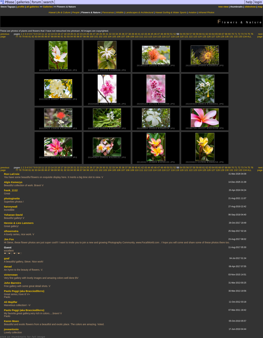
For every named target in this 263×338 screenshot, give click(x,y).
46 (155, 34)
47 (158, 34)
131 (231, 36)
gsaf (6, 258)
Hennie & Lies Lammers (19, 222)
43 (145, 34)
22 (78, 34)
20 (71, 34)
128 (218, 36)
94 (71, 36)
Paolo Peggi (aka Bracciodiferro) (24, 291)
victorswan (11, 274)
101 (96, 36)
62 (207, 34)
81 (29, 36)
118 (173, 36)
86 (45, 36)
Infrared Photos (206, 12)
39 (133, 34)
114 (155, 36)
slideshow (250, 6)
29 (100, 34)
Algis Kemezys (13, 182)
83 (36, 36)
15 (55, 34)
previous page (5, 35)
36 (123, 34)
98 (84, 36)
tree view (223, 6)
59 (197, 34)
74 (245, 34)
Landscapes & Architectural (139, 12)
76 (252, 34)
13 (49, 34)
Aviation (192, 12)
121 (186, 36)
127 (213, 36)
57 (191, 34)
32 (110, 34)
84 (39, 36)
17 (62, 34)
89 (55, 36)
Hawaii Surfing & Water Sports (171, 12)
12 (46, 34)
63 (210, 34)
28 (97, 34)
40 (136, 34)
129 (222, 36)
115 (159, 36)
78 (20, 36)
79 (23, 36)
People (76, 12)
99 (87, 36)
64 (213, 34)
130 (227, 36)
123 (195, 36)
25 (88, 34)
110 (136, 36)
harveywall (10, 206)
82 (33, 36)
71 (236, 34)
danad (8, 266)
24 (84, 34)
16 (58, 34)
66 (219, 34)
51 (171, 34)
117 (168, 36)
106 (119, 36)
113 (150, 36)
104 (110, 36)
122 (191, 36)
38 (129, 34)
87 (49, 36)
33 (113, 34)
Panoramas (108, 12)
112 (145, 36)
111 (141, 36)
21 (74, 34)
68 (226, 34)
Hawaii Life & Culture (59, 12)
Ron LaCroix (11, 173)
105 (114, 36)
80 (26, 36)
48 (162, 34)
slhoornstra (11, 231)
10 (39, 34)
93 (68, 36)
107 (123, 36)
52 (174, 34)
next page (259, 35)
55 (184, 34)
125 (204, 36)
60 (200, 34)
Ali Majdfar (10, 301)
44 (149, 34)
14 (52, 34)
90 (58, 36)
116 (164, 36)
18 (65, 34)
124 (200, 36)
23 (81, 34)
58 (194, 34)
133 (240, 36)
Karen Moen (11, 321)
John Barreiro (12, 282)
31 (107, 34)
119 (177, 36)
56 (187, 34)
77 (17, 36)
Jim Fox (9, 239)
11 (42, 34)
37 (126, 34)
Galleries (48, 6)
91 (62, 36)
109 (132, 36)
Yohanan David (13, 214)
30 (103, 34)
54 (181, 34)
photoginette (12, 198)
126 (209, 36)
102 (100, 36)
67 (223, 34)
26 (91, 34)
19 (68, 34)
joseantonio (11, 329)
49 (165, 34)
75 (248, 34)
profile (20, 6)
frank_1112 (11, 190)
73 (242, 34)
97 (81, 36)
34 (116, 34)
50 (168, 34)
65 (216, 34)
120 (182, 36)
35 (120, 34)
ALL (249, 36)
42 (142, 34)
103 (105, 36)
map (260, 6)
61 (203, 34)
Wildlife (120, 12)
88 (52, 36)
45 (152, 34)
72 (239, 34)
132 (236, 36)
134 (245, 36)
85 (42, 36)
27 (94, 34)
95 (74, 36)
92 (65, 36)
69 (229, 34)
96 (78, 36)
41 (139, 34)
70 (232, 34)
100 (91, 36)
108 (128, 36)
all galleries (32, 6)
